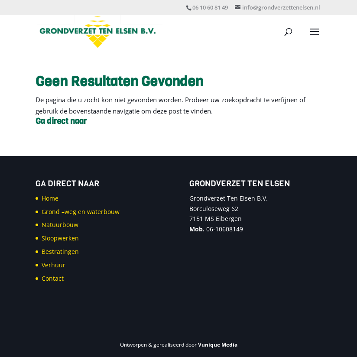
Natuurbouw (60, 225)
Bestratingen (60, 251)
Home (50, 198)
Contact (53, 278)
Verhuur (53, 265)
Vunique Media (217, 344)
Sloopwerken (60, 238)
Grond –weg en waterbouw (81, 212)
